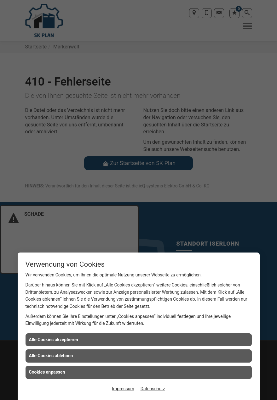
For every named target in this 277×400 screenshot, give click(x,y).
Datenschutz (153, 388)
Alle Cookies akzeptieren (53, 339)
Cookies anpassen (47, 372)
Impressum (123, 388)
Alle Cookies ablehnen (51, 355)
